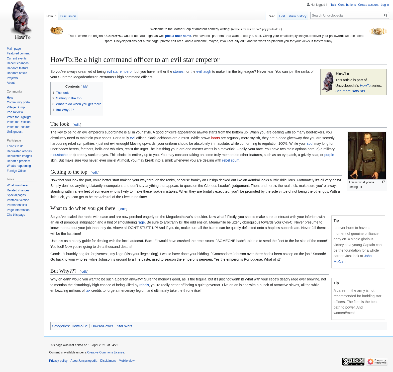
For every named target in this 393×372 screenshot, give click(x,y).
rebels (144, 285)
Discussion (68, 16)
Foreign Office (16, 171)
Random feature (17, 68)
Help (10, 97)
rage (141, 222)
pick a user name (178, 36)
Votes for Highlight (19, 117)
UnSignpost (14, 131)
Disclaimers (108, 360)
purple (329, 155)
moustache (58, 155)
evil (132, 138)
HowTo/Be (80, 326)
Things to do (15, 146)
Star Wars (124, 326)
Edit (282, 16)
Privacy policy (58, 360)
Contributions (347, 5)
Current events (17, 58)
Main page (14, 48)
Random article (17, 73)
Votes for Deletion (19, 122)
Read (271, 16)
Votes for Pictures (18, 127)
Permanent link (17, 205)
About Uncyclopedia (83, 360)
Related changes (18, 190)
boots (215, 138)
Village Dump (16, 107)
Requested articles (19, 151)
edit (76, 124)
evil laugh (203, 71)
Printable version (18, 200)
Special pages (16, 195)
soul (310, 143)
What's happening (19, 166)
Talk (333, 5)
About (11, 83)
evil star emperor (119, 71)
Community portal (18, 102)
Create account (368, 5)
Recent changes (18, 63)
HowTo (365, 86)
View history (298, 16)
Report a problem (18, 161)
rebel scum (230, 160)
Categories (60, 326)
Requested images (19, 156)
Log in (385, 5)
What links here (17, 185)
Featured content (18, 53)
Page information (18, 210)
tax (88, 290)
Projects (12, 78)
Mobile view (127, 360)
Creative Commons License (105, 352)
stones (178, 71)
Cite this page (16, 214)
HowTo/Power (102, 326)
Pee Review (15, 112)
